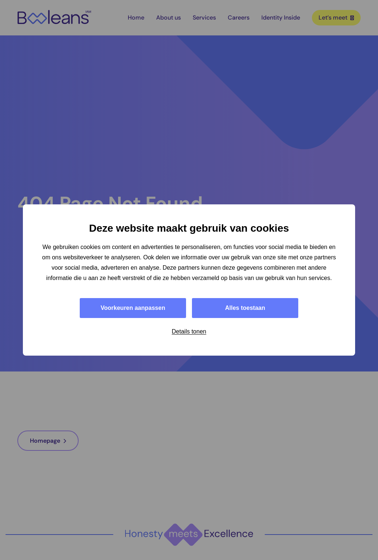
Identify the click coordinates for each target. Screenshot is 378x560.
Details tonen (189, 331)
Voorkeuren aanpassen (133, 308)
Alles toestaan (245, 308)
